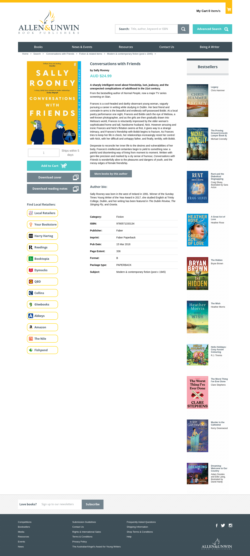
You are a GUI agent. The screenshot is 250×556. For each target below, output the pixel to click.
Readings (40, 247)
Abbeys (39, 316)
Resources (126, 47)
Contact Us (166, 47)
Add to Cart (49, 166)
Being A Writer (209, 47)
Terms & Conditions (82, 536)
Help (129, 536)
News (21, 546)
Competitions (25, 522)
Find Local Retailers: (41, 204)
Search (124, 29)
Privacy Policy (79, 541)
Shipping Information (137, 526)
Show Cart (229, 8)
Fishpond (41, 350)
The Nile (40, 339)
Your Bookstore (45, 224)
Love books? (28, 504)
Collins (39, 293)
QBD (37, 282)
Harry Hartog (43, 236)
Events (21, 541)
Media (21, 531)
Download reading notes (49, 189)
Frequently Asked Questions (141, 522)
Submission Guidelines (84, 522)
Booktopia (41, 259)
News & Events (82, 47)
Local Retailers (44, 213)
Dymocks (40, 270)
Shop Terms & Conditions (140, 531)
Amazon (40, 327)
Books (38, 47)
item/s (208, 11)
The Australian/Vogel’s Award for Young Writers (96, 546)
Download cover (49, 177)
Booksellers (24, 526)
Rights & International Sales (86, 531)
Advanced (209, 29)
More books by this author (110, 173)
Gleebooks (41, 304)
